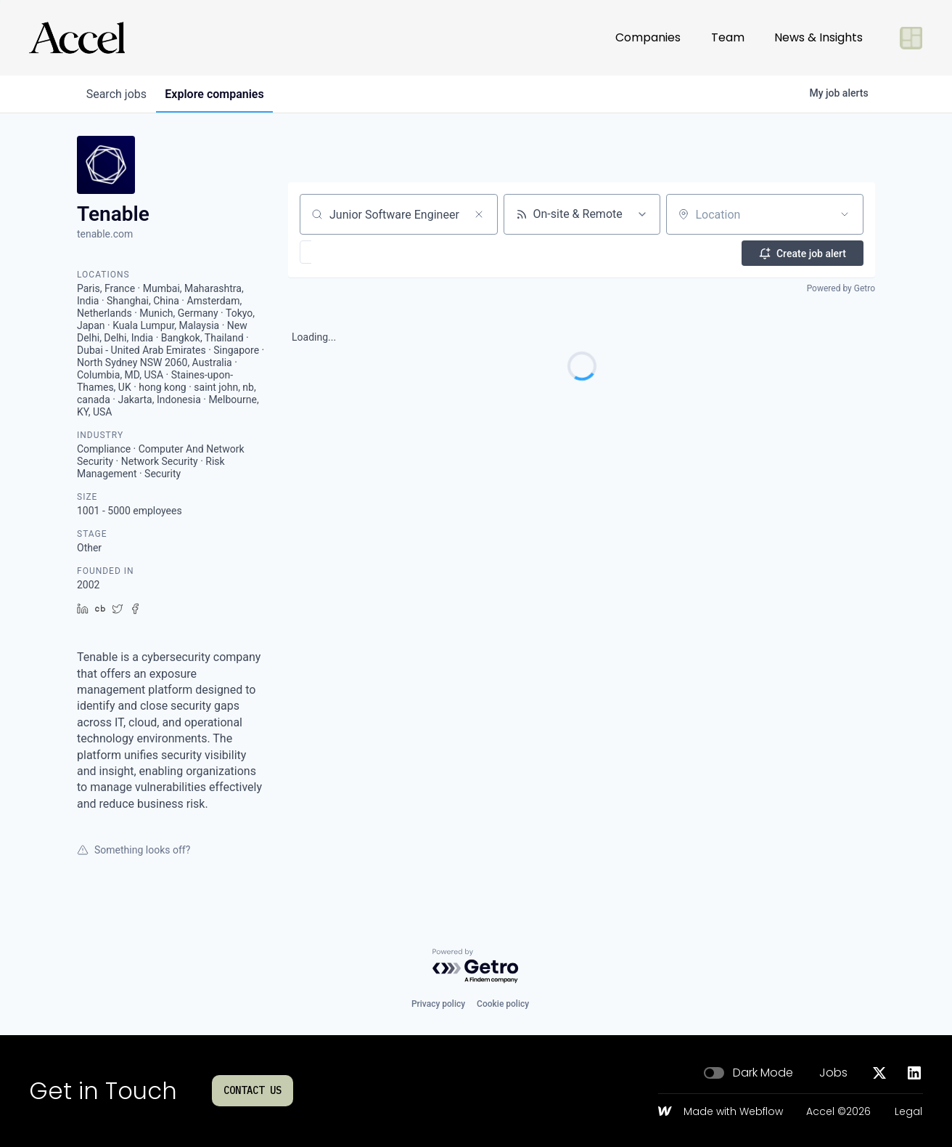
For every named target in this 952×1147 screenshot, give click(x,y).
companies (221, 94)
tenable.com (105, 234)
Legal (908, 1112)
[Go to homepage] (77, 37)
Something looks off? (133, 850)
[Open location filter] (845, 214)
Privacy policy (438, 1004)
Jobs (833, 1073)
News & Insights (818, 37)
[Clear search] (479, 214)
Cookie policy (503, 1004)
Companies (648, 37)
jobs (119, 94)
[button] (348, 252)
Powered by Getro (841, 288)
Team (727, 37)
